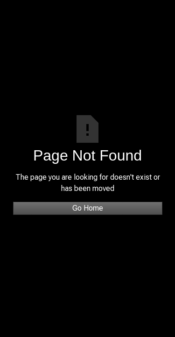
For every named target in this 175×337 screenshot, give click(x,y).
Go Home (87, 208)
